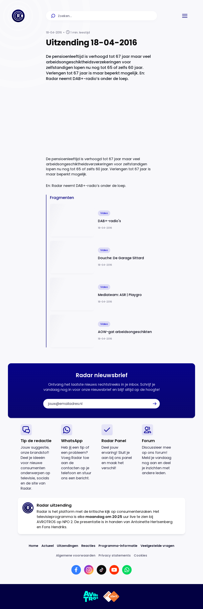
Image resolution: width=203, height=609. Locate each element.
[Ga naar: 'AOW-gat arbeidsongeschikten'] (103, 331)
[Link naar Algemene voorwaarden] (75, 555)
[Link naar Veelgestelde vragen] (157, 545)
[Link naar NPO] (111, 596)
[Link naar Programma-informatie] (118, 545)
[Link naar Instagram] (89, 570)
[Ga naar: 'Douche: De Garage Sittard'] (103, 257)
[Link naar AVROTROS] (90, 596)
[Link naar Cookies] (140, 555)
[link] (38, 457)
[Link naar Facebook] (76, 570)
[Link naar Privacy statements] (115, 555)
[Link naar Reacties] (88, 545)
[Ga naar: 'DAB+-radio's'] (103, 220)
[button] (184, 16)
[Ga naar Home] (18, 16)
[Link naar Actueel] (47, 545)
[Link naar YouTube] (114, 570)
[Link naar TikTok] (101, 570)
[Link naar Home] (33, 545)
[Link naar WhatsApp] (127, 570)
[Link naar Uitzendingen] (67, 545)
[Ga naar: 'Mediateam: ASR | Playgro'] (103, 294)
